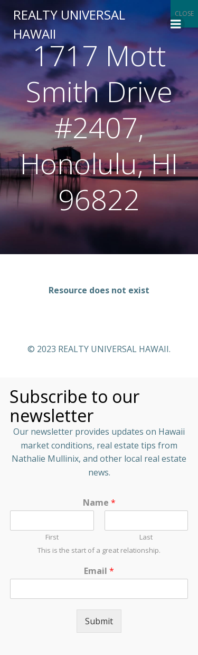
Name (99, 502)
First (52, 537)
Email (99, 571)
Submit (99, 621)
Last (146, 537)
